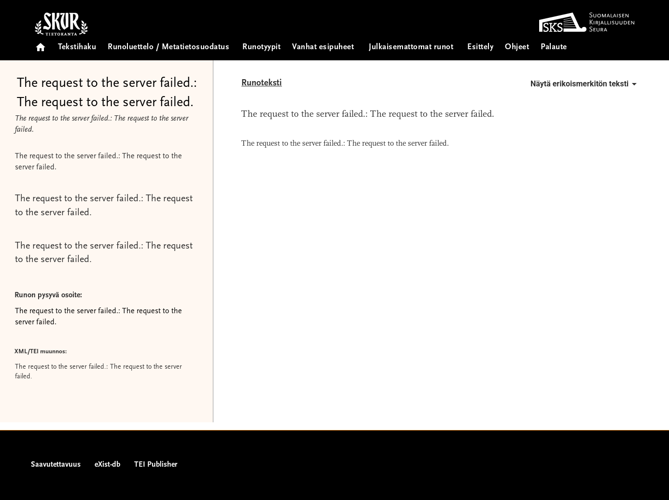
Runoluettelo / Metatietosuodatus (168, 47)
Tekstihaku (77, 47)
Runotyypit (261, 47)
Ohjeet (517, 47)
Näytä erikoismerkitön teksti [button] (585, 84)
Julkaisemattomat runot (411, 47)
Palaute (554, 47)
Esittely (480, 47)
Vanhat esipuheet (323, 47)
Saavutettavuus (56, 465)
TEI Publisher (155, 465)
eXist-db (107, 465)
